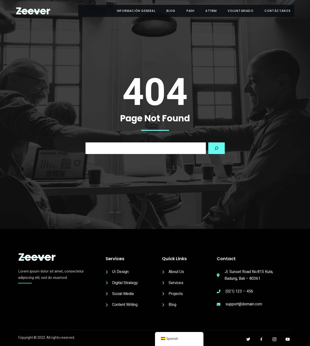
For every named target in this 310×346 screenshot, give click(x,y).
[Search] (216, 148)
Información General (136, 11)
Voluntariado (240, 11)
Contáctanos (277, 11)
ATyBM (211, 11)
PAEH (190, 11)
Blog (171, 11)
